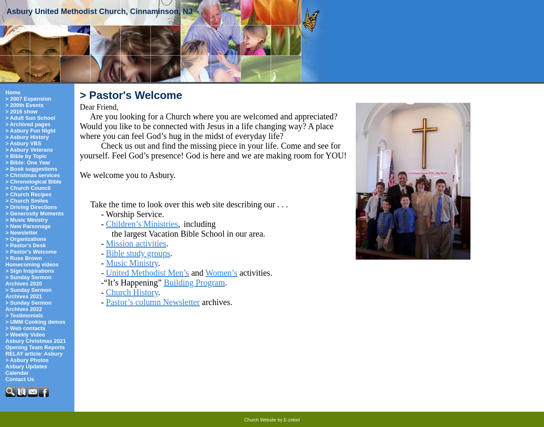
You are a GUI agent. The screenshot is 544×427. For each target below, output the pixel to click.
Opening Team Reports (35, 347)
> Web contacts (25, 328)
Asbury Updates (26, 366)
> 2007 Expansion (28, 99)
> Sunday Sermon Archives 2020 (28, 280)
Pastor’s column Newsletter (153, 302)
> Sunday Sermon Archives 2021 (28, 293)
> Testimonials (24, 315)
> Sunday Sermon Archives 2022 (28, 306)
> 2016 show (22, 111)
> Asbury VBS (24, 143)
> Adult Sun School (30, 118)
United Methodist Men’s (147, 272)
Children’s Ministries (142, 224)
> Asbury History (27, 137)
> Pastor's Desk (26, 245)
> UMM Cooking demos (35, 322)
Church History (132, 292)
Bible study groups (138, 253)
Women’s (221, 272)
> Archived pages (28, 124)
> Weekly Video (25, 334)
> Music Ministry (27, 220)
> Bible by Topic (26, 156)
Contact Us (20, 379)
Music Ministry (132, 263)
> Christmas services (33, 175)
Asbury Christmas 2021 (36, 341)
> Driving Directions (31, 207)
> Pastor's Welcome (31, 252)
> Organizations (26, 239)
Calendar (17, 373)
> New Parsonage (28, 226)
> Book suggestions (31, 169)
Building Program (194, 282)
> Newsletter (22, 232)
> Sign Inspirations (30, 271)
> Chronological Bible (34, 181)
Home (13, 92)
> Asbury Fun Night (31, 130)
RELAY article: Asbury (34, 354)
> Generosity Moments (35, 213)
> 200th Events (25, 105)
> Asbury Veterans (29, 150)
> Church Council (28, 188)
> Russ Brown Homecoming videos (32, 261)
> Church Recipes (28, 194)
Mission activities (136, 243)
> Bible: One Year (28, 162)
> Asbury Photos (27, 360)
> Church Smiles (27, 201)
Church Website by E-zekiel (272, 419)
